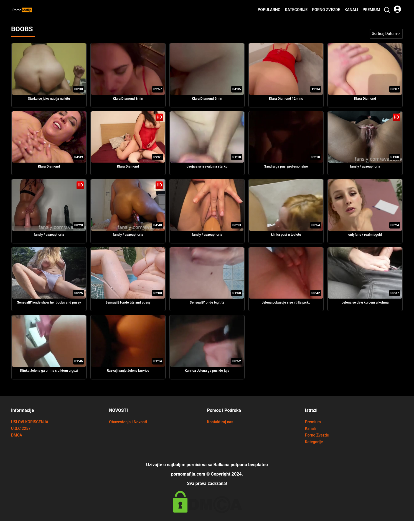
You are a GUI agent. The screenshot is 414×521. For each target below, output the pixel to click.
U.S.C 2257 (21, 429)
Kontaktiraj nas (220, 422)
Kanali (351, 10)
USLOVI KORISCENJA (29, 422)
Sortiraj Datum (386, 34)
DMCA (16, 435)
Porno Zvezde (326, 10)
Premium (371, 10)
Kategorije (296, 10)
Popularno (269, 10)
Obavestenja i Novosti (128, 422)
